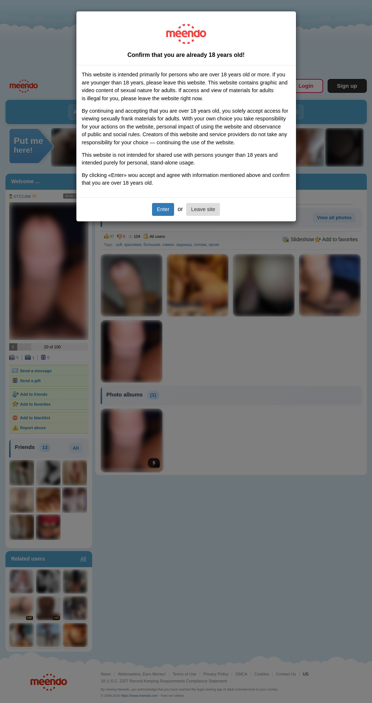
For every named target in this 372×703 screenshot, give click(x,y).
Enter (163, 209)
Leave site (203, 209)
